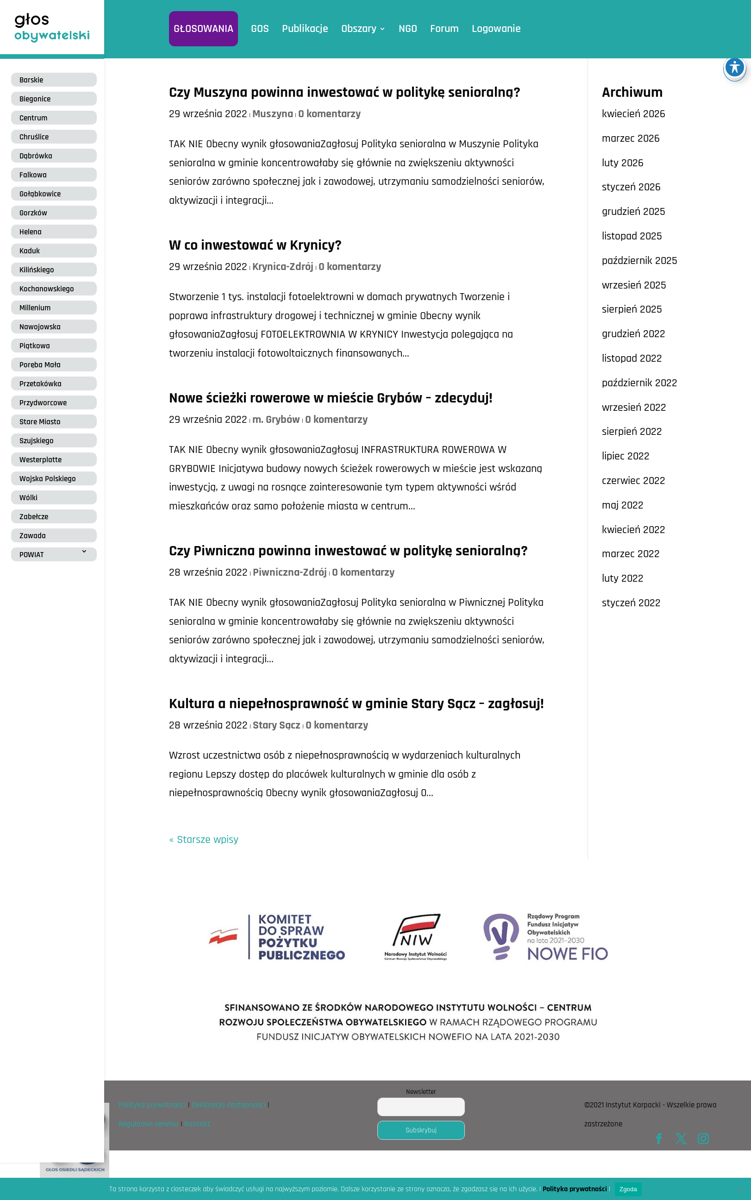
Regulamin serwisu (149, 1124)
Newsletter (421, 1091)
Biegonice (34, 99)
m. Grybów (276, 420)
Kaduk (29, 251)
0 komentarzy (329, 114)
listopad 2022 (632, 358)
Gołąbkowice (40, 194)
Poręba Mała (40, 365)
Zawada (32, 536)
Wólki (28, 498)
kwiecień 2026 (633, 114)
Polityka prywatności (152, 1105)
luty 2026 (623, 163)
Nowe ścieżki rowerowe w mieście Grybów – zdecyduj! (331, 398)
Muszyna (272, 114)
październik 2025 (639, 261)
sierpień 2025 (632, 309)
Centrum (33, 118)
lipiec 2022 (626, 456)
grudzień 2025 (633, 212)
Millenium (34, 308)
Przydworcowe (43, 403)
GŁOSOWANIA (203, 29)
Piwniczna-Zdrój (290, 572)
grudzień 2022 (633, 334)
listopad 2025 (632, 236)
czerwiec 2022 (633, 481)
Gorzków (33, 213)
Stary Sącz (276, 725)
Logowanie (496, 29)
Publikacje (305, 29)
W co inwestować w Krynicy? (255, 245)
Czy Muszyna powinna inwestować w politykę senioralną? (344, 92)
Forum (444, 29)
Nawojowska (40, 327)
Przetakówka (40, 384)
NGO (408, 29)
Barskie (31, 80)
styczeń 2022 (631, 603)
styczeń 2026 (631, 187)
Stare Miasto (40, 422)
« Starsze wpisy (203, 840)
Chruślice (34, 137)
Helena (30, 232)
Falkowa (33, 175)
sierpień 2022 (632, 432)
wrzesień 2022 (634, 408)
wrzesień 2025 (634, 285)
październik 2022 (639, 383)
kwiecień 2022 (633, 530)
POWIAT (31, 555)
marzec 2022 (631, 554)
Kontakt (197, 1124)
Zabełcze (33, 517)
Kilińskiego (36, 270)
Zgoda (628, 1189)
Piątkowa (34, 346)
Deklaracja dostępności (229, 1105)
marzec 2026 (631, 138)
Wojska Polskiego (47, 479)
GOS (260, 29)
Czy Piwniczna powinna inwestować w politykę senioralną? (348, 550)
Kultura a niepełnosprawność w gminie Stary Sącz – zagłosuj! (356, 703)
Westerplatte (40, 460)
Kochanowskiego (46, 289)
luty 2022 (623, 578)
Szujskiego (36, 441)
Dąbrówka (35, 156)
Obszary (358, 29)
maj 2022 (623, 505)
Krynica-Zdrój (282, 267)
